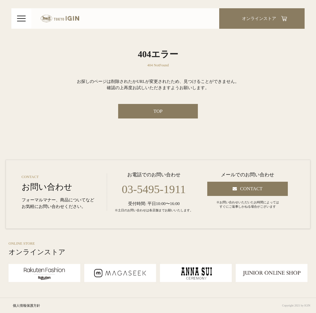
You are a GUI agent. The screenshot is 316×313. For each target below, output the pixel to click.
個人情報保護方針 (26, 306)
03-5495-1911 (154, 189)
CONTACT (251, 188)
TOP (158, 111)
